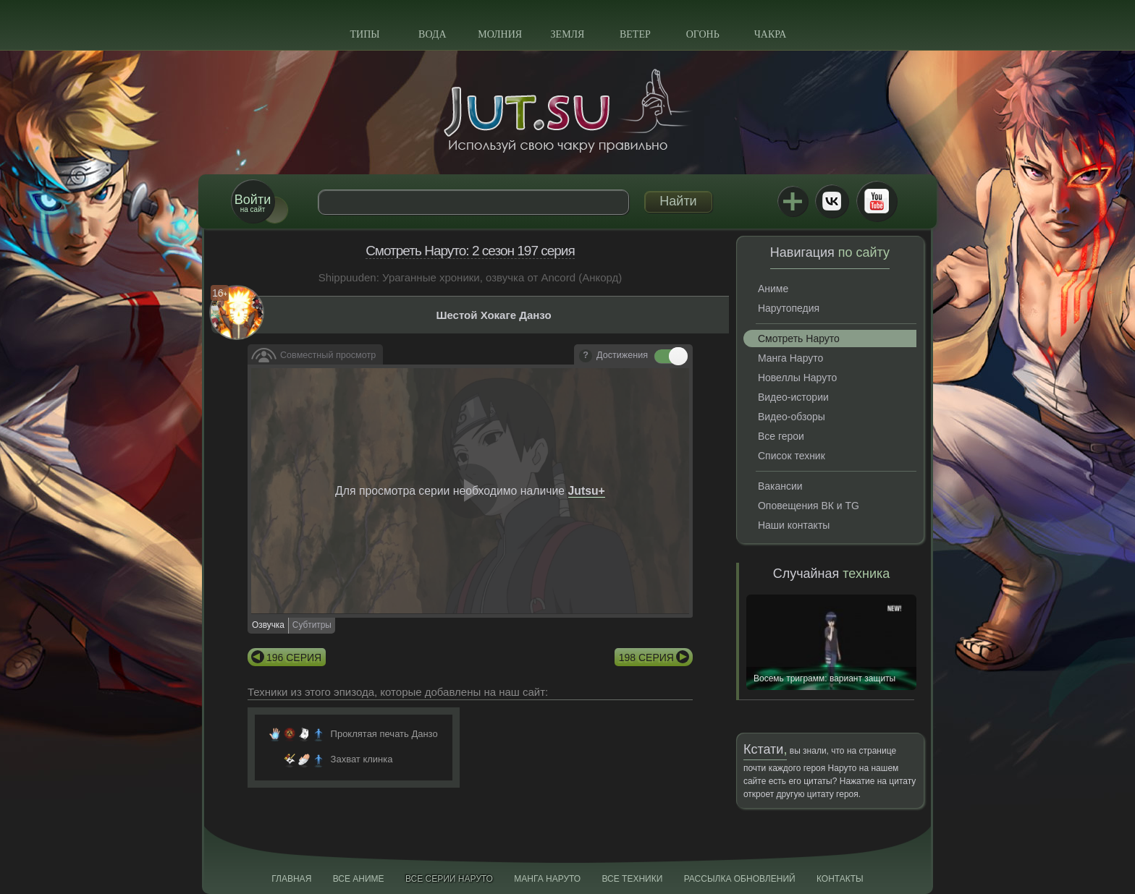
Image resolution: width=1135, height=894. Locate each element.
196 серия (293, 657)
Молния (500, 34)
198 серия (646, 657)
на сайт (253, 202)
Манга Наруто (790, 358)
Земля (568, 34)
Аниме (773, 288)
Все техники (632, 879)
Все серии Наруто (449, 879)
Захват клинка (362, 759)
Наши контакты (794, 525)
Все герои (781, 436)
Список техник (791, 455)
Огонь (703, 34)
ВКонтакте (831, 201)
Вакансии (780, 486)
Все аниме (358, 879)
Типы (364, 34)
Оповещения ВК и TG (808, 505)
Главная (291, 879)
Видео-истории (793, 397)
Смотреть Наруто (799, 338)
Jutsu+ (792, 201)
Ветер (635, 34)
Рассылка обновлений (740, 879)
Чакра (770, 34)
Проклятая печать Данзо (384, 733)
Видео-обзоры (791, 416)
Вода (432, 34)
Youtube (876, 201)
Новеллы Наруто (797, 377)
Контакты (840, 879)
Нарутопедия (788, 308)
